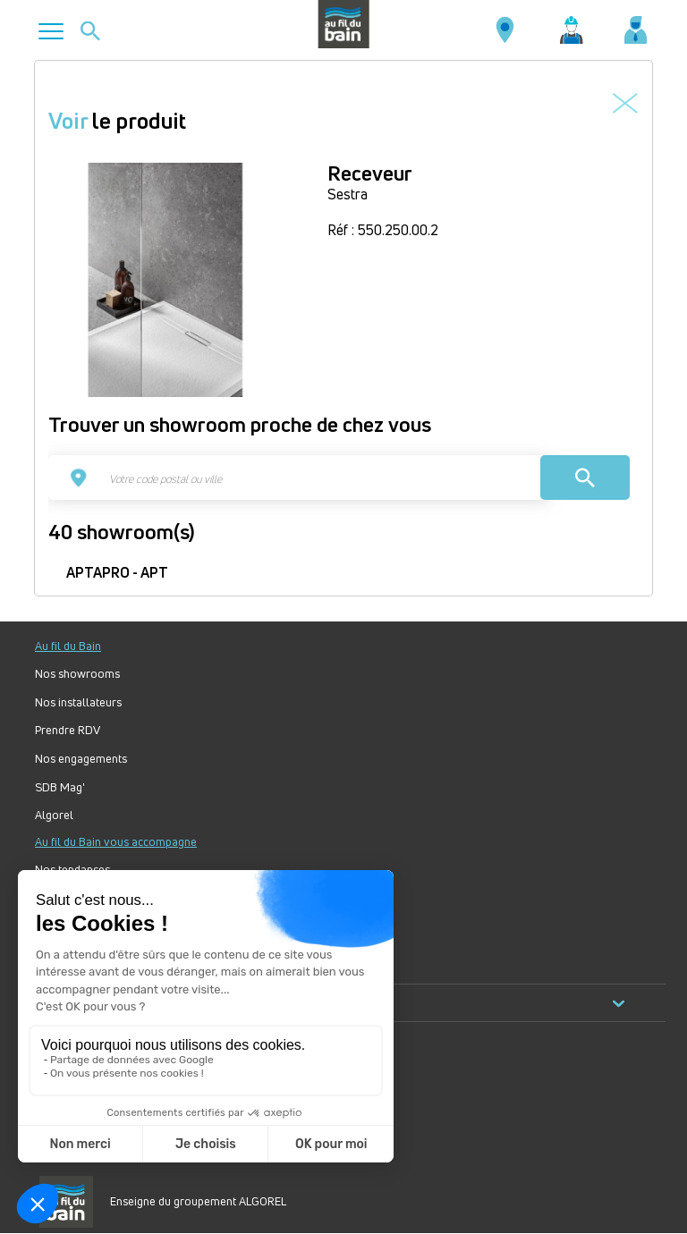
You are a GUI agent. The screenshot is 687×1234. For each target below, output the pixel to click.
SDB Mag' (60, 787)
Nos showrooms (77, 674)
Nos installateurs (78, 702)
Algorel (54, 815)
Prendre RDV (67, 730)
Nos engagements (81, 759)
